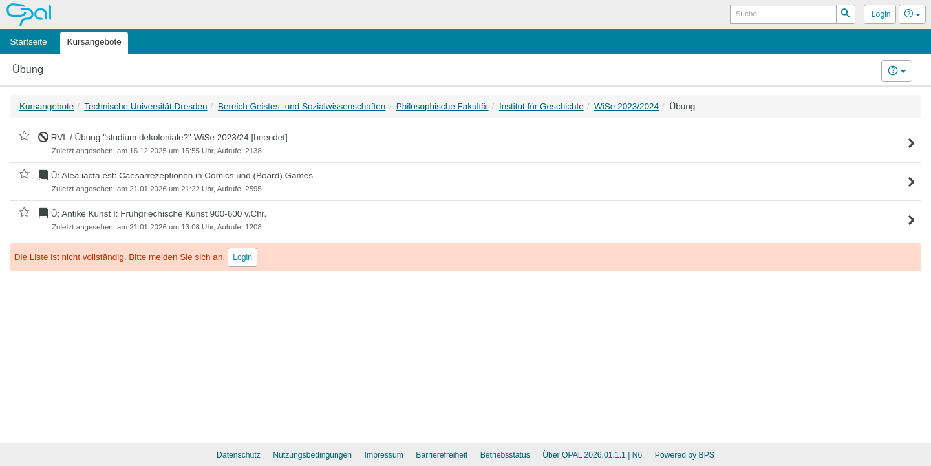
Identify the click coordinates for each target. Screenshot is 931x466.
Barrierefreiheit (441, 455)
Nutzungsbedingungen (312, 455)
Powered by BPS (684, 455)
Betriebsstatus (505, 455)
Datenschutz (239, 455)
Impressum (384, 455)
